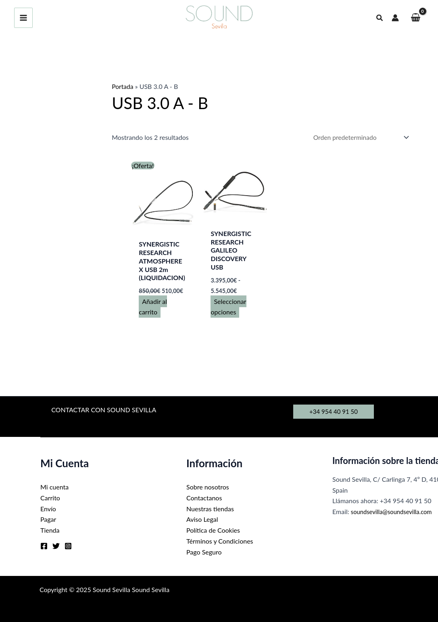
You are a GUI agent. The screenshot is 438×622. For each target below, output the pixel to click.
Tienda (50, 530)
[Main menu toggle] (23, 18)
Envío (48, 508)
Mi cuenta (54, 487)
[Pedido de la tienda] (358, 138)
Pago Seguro (204, 551)
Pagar (48, 519)
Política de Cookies (213, 530)
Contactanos (204, 498)
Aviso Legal (202, 519)
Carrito (50, 498)
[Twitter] (56, 546)
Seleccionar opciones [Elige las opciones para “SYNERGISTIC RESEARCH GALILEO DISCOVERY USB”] (228, 307)
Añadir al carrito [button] (153, 307)
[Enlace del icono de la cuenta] (395, 17)
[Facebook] (44, 546)
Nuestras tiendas (210, 508)
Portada (123, 86)
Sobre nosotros (207, 487)
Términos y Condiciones (219, 541)
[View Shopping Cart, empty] (415, 18)
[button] (380, 18)
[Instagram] (68, 546)
